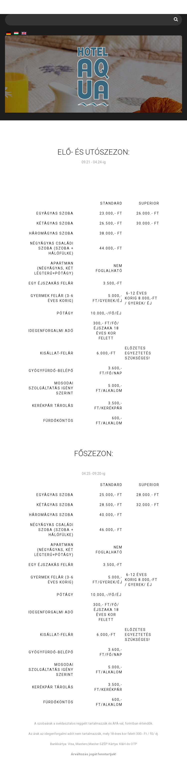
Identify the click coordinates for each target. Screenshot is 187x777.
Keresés (176, 19)
